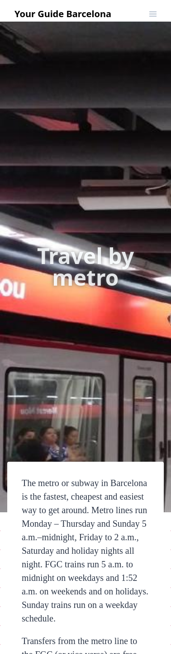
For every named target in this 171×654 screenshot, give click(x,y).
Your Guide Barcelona (62, 14)
